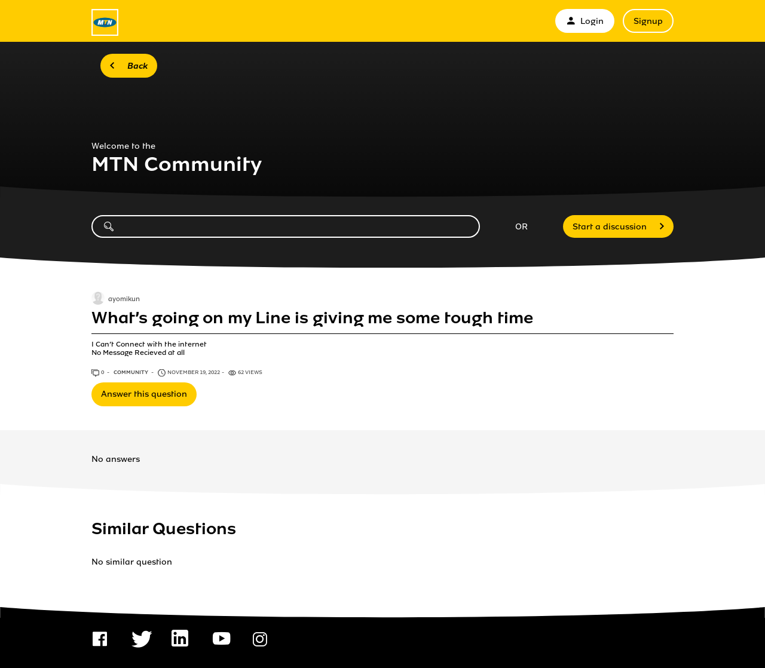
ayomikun (124, 299)
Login (585, 21)
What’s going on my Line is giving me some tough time (312, 318)
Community (131, 372)
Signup (648, 21)
